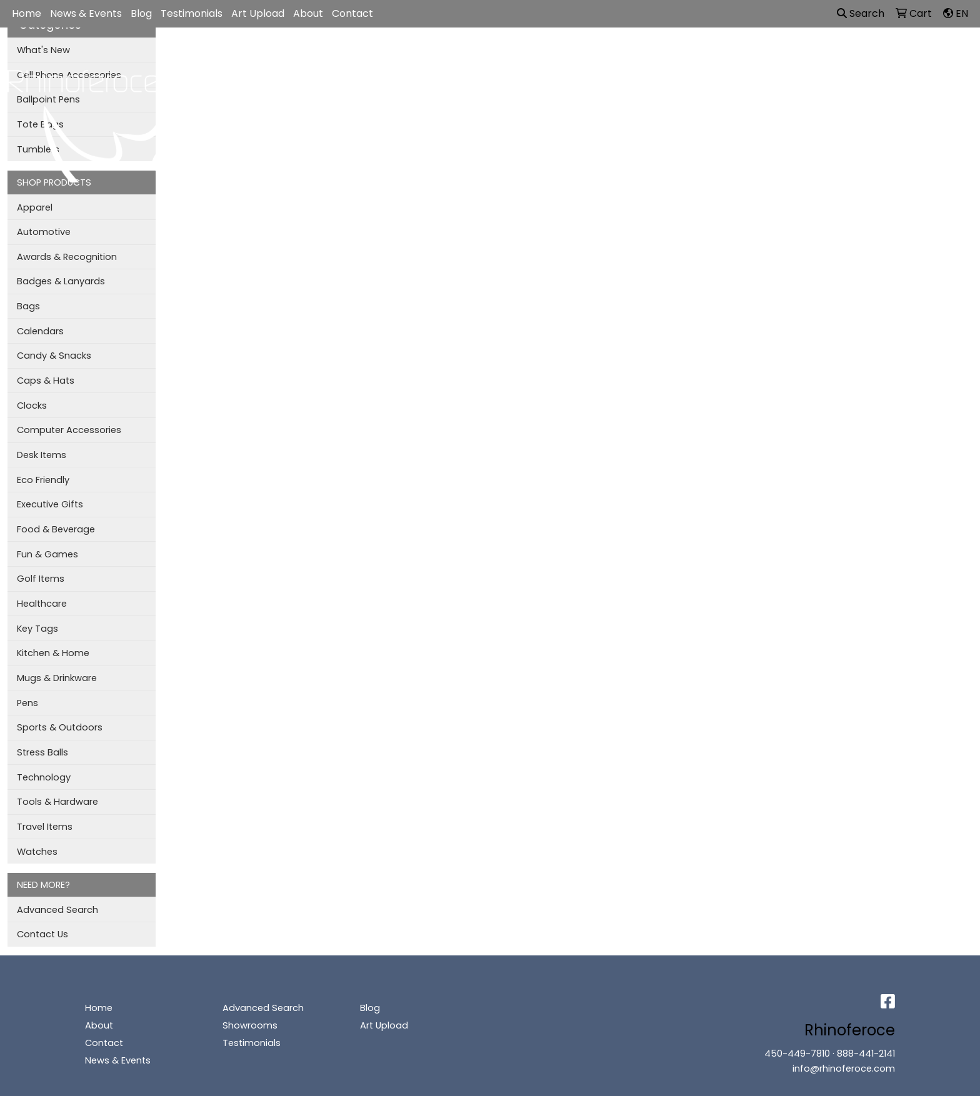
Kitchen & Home (53, 653)
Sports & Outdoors (59, 727)
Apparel (443, 55)
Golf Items (40, 578)
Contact (352, 13)
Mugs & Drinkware (57, 678)
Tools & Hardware (57, 801)
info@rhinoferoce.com (843, 1068)
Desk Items (41, 455)
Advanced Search (57, 910)
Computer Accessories (69, 430)
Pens (27, 703)
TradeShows (666, 55)
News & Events (86, 13)
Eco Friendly (43, 480)
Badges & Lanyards (61, 281)
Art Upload (257, 13)
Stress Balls (42, 752)
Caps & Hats (45, 380)
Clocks (32, 405)
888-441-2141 (866, 1053)
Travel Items (44, 826)
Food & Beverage (56, 529)
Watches (37, 851)
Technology (44, 777)
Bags (492, 55)
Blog (141, 13)
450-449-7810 (797, 1053)
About (308, 13)
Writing (731, 55)
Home (26, 13)
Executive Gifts (50, 504)
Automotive (44, 232)
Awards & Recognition (67, 257)
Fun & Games (47, 554)
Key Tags (37, 628)
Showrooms (250, 1025)
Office (603, 55)
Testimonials (191, 13)
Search (860, 13)
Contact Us (42, 934)
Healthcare (42, 603)
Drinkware (547, 55)
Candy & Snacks (54, 355)
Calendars (40, 331)
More (779, 55)
